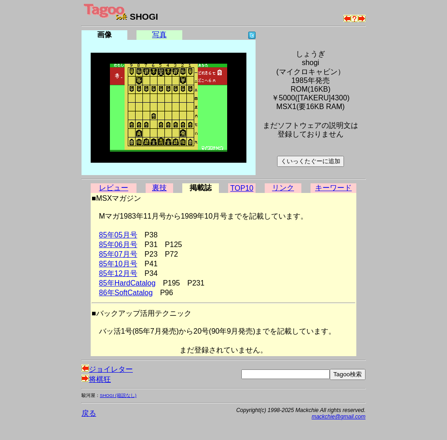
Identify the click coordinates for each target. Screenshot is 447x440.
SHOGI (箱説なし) (118, 395)
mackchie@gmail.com (338, 416)
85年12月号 (118, 273)
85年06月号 (118, 244)
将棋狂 (96, 379)
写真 (159, 34)
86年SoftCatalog (126, 293)
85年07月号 (118, 254)
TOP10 (241, 188)
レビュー (113, 188)
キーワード (333, 188)
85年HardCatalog (127, 283)
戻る (89, 413)
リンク (283, 188)
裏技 (159, 188)
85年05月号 (118, 235)
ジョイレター (107, 369)
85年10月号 (118, 264)
